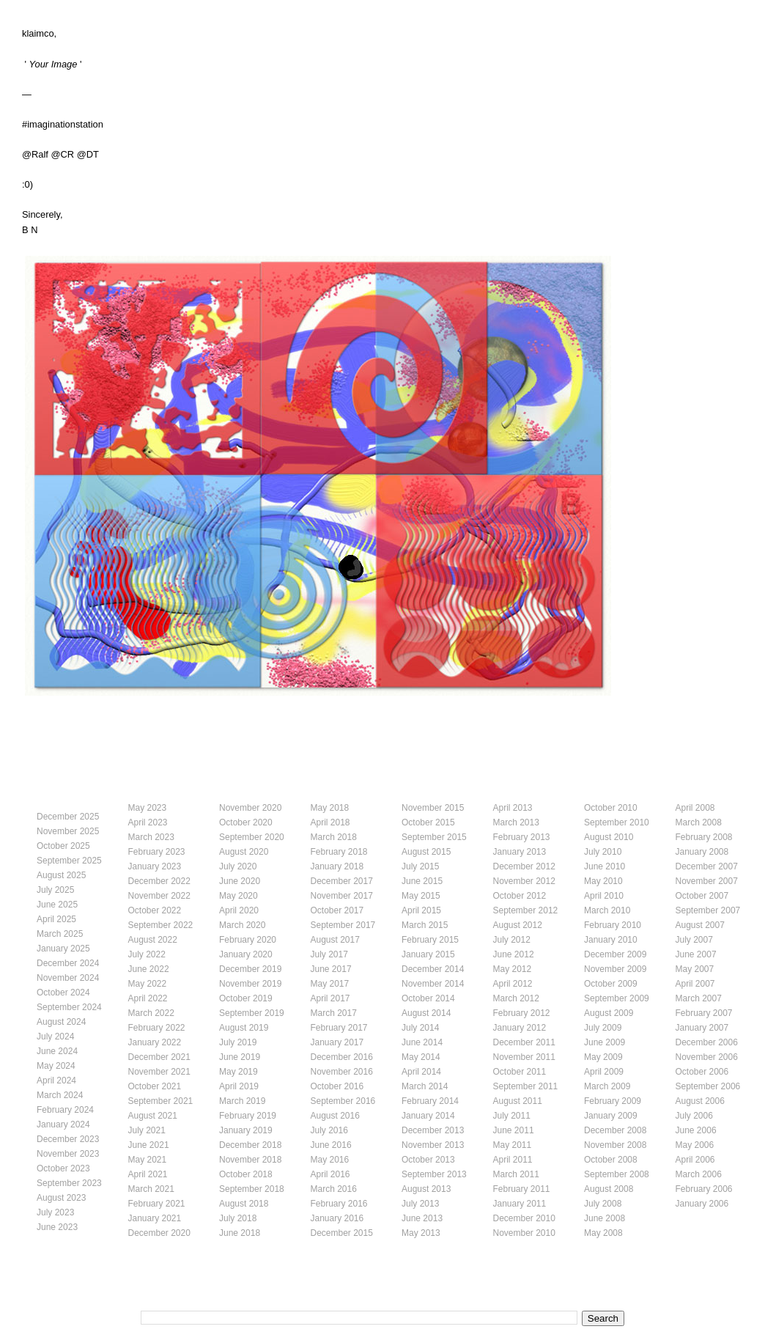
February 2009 (612, 1101)
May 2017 (330, 984)
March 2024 (60, 1095)
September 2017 (343, 925)
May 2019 (238, 1072)
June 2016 (331, 1145)
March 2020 (242, 925)
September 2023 (69, 1183)
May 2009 (603, 1057)
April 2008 (695, 808)
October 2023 (63, 1168)
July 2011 (512, 1116)
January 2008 (702, 852)
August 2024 (61, 1022)
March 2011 (516, 1174)
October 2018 (246, 1174)
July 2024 (55, 1036)
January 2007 (702, 1028)
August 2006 (700, 1101)
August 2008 (608, 1189)
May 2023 (147, 808)
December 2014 (433, 969)
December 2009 (615, 954)
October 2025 (63, 846)
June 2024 (57, 1051)
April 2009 (604, 1072)
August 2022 (152, 940)
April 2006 (695, 1160)
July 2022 (147, 954)
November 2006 (707, 1057)
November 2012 (524, 881)
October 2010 (611, 808)
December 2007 (707, 866)
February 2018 (339, 852)
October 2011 (520, 1072)
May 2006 (695, 1145)
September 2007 (708, 910)
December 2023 (68, 1139)
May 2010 (603, 881)
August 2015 (426, 852)
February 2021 (156, 1204)
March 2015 (425, 925)
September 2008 (616, 1174)
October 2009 (611, 984)
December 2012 (524, 866)
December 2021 (159, 1057)
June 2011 (513, 1130)
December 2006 (707, 1042)
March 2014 (425, 1086)
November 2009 (615, 969)
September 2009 (616, 998)
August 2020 (243, 852)
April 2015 (421, 910)
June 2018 (239, 1233)
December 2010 (524, 1218)
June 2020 (239, 881)
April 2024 (56, 1080)
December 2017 (342, 881)
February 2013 (521, 837)
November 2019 (250, 984)
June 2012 (513, 954)
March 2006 (699, 1174)
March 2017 (334, 1013)
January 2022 (155, 1042)
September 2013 (434, 1174)
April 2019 (239, 1086)
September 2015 (434, 837)
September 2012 (525, 910)
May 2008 (603, 1233)
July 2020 (237, 866)
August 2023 (61, 1198)
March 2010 (607, 910)
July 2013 (420, 1204)
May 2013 (421, 1233)
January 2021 (155, 1218)
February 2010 (612, 925)
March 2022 (151, 1013)
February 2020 (247, 940)
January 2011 (520, 1204)
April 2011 (513, 1160)
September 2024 (69, 1007)
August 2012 (517, 925)
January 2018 (337, 866)
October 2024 (63, 992)
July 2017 (329, 954)
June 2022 (148, 969)
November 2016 (342, 1072)
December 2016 (342, 1057)
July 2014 (420, 1028)
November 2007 (707, 881)
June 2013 (422, 1218)
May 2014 (421, 1057)
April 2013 (513, 808)
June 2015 (422, 881)
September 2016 (343, 1101)
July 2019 (237, 1042)
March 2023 (151, 837)
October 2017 (337, 910)
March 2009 (607, 1086)
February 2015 (430, 940)
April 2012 (513, 984)
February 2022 (156, 1028)
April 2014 (421, 1072)
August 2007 (700, 925)
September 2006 (708, 1086)
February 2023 (156, 852)
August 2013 (426, 1189)
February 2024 (65, 1110)
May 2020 (238, 896)
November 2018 (250, 1160)
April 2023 (148, 822)
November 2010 (524, 1233)
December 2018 (250, 1145)
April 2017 (330, 998)
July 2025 (55, 890)
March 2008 (699, 822)
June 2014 (422, 1042)
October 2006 (702, 1072)
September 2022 (160, 925)
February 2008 (704, 837)
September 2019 (251, 1013)
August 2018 (243, 1204)
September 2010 (616, 822)
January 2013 (520, 852)
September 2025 (69, 860)
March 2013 (516, 822)
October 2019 (246, 998)
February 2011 (521, 1189)
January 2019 (246, 1130)
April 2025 (56, 919)
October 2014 (428, 998)
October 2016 (337, 1086)
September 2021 (160, 1101)
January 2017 (337, 1042)
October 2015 (428, 822)
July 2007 (694, 940)
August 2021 (152, 1116)
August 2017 (335, 940)
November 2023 (68, 1154)
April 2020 (239, 910)
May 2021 (147, 1160)
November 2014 (433, 984)
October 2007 (702, 896)
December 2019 (250, 969)
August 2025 (61, 875)
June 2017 (331, 969)
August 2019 (243, 1028)
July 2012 (512, 940)
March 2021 (151, 1189)
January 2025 (63, 948)
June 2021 (148, 1145)
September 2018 (251, 1189)
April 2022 (148, 998)
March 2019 (242, 1101)
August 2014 (426, 1013)
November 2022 (159, 896)
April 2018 (330, 822)
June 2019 (239, 1057)
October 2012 (520, 896)
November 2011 (524, 1057)
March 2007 (699, 998)
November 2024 (68, 978)
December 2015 (342, 1233)
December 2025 (68, 816)
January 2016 (337, 1218)
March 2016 (334, 1189)
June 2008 (604, 1218)
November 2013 (433, 1145)
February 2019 (247, 1116)
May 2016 (330, 1160)
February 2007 (704, 1013)
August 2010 (608, 837)
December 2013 (433, 1130)
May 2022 (147, 984)
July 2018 (237, 1218)
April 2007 (695, 984)
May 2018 (330, 808)
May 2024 (56, 1066)
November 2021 (159, 1072)
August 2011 (517, 1101)
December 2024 (68, 963)
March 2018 (334, 837)
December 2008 (615, 1130)
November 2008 (615, 1145)
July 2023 (55, 1212)
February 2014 (430, 1101)
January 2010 (611, 940)
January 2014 (428, 1116)
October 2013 (428, 1160)
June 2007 (696, 954)
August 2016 (335, 1116)
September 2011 (525, 1086)
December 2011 (524, 1042)
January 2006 (702, 1204)
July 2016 (329, 1130)
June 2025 (57, 904)
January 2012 (520, 1028)
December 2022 (159, 881)
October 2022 (155, 910)
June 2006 (696, 1130)
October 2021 (155, 1086)
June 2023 (57, 1227)
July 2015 (420, 866)
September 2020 (251, 837)
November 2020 (250, 808)
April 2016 (330, 1174)
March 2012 (516, 998)
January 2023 (155, 866)
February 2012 (521, 1013)
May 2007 (695, 969)
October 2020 (246, 822)
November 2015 (433, 808)
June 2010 (604, 866)
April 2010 (604, 896)
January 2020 (246, 954)
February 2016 (339, 1204)
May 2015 (421, 896)
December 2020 (159, 1233)
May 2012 (512, 969)
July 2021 (147, 1130)
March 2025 (60, 934)
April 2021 (148, 1174)
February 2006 (704, 1189)
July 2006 (694, 1116)
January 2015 (428, 954)
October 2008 (611, 1160)
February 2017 (339, 1028)
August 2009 (608, 1013)
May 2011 (512, 1145)
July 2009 (602, 1028)
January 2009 (611, 1116)
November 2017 (342, 896)
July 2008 (602, 1204)
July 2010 (602, 852)
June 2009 (604, 1042)
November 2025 (68, 831)
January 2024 (63, 1124)
